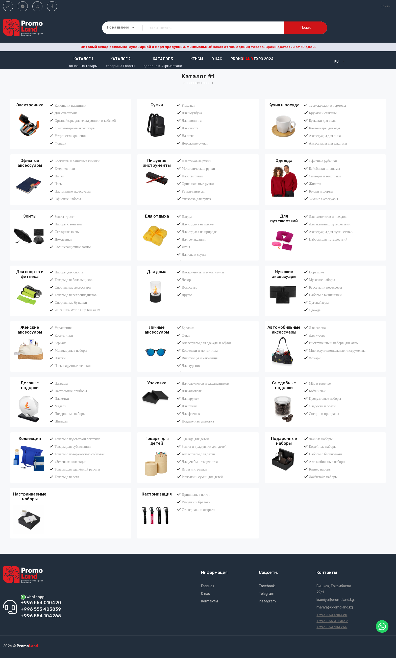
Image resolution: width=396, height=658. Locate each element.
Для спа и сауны (194, 254)
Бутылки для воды (322, 120)
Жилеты (315, 183)
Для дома (156, 271)
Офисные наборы (68, 199)
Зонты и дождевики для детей (204, 446)
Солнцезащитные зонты (73, 247)
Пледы (187, 216)
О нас (216, 59)
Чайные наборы (321, 439)
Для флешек (191, 413)
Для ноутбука (192, 113)
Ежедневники (65, 168)
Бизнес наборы (320, 469)
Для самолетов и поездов (327, 216)
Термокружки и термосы (327, 105)
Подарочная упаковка (198, 421)
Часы (58, 183)
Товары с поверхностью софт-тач (80, 454)
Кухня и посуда (284, 105)
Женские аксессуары (29, 330)
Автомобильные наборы (327, 461)
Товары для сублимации (73, 446)
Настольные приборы (71, 391)
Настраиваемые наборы (29, 496)
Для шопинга (192, 120)
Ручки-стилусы (193, 191)
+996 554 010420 (331, 615)
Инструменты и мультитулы (203, 272)
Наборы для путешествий (328, 239)
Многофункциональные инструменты (337, 350)
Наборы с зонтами (68, 224)
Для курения (191, 365)
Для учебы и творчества (200, 461)
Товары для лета (67, 477)
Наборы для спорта (69, 272)
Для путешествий (284, 218)
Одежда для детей (195, 439)
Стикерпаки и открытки (199, 509)
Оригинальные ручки (198, 183)
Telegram (266, 594)
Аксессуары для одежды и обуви (206, 343)
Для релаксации (194, 239)
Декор (186, 279)
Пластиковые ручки (196, 161)
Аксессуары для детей (198, 454)
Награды (61, 383)
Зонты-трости (65, 216)
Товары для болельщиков (73, 279)
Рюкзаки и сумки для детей (202, 477)
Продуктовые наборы (325, 398)
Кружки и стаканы (323, 113)
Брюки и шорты (321, 191)
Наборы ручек (192, 176)
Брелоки (188, 328)
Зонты (29, 216)
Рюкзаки (188, 105)
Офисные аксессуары (29, 163)
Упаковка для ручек (196, 199)
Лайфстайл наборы (323, 477)
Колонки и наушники (70, 105)
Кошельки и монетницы (200, 350)
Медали (60, 406)
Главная (207, 586)
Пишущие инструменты (157, 163)
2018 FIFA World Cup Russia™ (77, 310)
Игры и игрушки (194, 469)
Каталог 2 (120, 59)
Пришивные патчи (196, 494)
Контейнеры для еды (324, 128)
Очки (186, 335)
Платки (60, 358)
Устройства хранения (70, 135)
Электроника (29, 105)
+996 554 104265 (331, 627)
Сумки (157, 105)
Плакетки (62, 398)
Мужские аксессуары (284, 274)
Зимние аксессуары (323, 199)
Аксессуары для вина (325, 135)
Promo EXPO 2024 (252, 59)
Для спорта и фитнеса (29, 274)
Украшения (63, 328)
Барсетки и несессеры (325, 287)
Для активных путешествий (330, 224)
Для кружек (190, 398)
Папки (59, 176)
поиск (306, 28)
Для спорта (190, 128)
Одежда (284, 160)
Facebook (267, 586)
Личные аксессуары (156, 330)
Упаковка (156, 383)
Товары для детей (157, 441)
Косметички (64, 335)
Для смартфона (66, 113)
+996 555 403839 (332, 621)
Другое (187, 295)
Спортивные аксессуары (73, 287)
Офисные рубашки (323, 161)
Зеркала (60, 343)
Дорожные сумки (195, 143)
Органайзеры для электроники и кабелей (85, 120)
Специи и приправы (324, 413)
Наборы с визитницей (325, 295)
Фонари (60, 143)
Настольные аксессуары (73, 191)
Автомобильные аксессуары (284, 330)
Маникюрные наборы (71, 350)
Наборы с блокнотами (325, 454)
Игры (186, 247)
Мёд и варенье (320, 383)
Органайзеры (319, 302)
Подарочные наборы (70, 413)
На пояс (188, 135)
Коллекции (30, 438)
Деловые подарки (29, 385)
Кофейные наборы (322, 446)
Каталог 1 (83, 59)
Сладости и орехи (322, 406)
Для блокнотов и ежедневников (205, 383)
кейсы (196, 59)
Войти (385, 6)
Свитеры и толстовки (325, 176)
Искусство (189, 287)
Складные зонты (67, 231)
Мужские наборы (322, 279)
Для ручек (189, 406)
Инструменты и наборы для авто (333, 343)
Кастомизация (157, 494)
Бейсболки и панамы (324, 168)
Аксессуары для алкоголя (328, 143)
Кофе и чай (317, 391)
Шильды (61, 421)
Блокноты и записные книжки (77, 161)
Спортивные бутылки (71, 302)
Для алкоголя (192, 391)
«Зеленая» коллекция (70, 461)
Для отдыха (156, 216)
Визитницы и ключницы (200, 358)
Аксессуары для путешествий (331, 231)
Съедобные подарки (284, 385)
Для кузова (317, 335)
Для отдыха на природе (199, 231)
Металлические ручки (198, 168)
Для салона (317, 328)
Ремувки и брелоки (196, 502)
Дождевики (63, 239)
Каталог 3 (163, 59)
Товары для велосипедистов (75, 295)
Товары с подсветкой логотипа (77, 439)
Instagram (267, 601)
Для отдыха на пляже (198, 224)
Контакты (209, 601)
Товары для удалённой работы (77, 469)
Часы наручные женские (73, 365)
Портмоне (316, 272)
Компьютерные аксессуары (75, 128)
